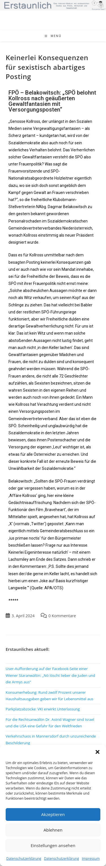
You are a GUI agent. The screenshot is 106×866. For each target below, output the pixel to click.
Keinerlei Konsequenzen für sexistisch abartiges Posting (47, 67)
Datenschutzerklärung (23, 858)
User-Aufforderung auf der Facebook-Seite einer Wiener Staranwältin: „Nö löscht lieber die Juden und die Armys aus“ (50, 675)
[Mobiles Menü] (53, 36)
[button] (97, 752)
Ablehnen (53, 830)
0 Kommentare (62, 615)
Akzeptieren (53, 814)
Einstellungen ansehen (53, 845)
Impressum (90, 858)
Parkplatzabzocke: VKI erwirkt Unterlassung (43, 709)
